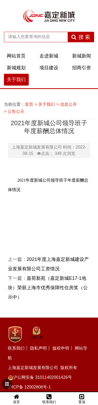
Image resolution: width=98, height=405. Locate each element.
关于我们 (16, 79)
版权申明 (61, 348)
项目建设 (48, 67)
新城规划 (16, 67)
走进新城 (48, 56)
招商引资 (81, 67)
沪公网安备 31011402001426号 (40, 377)
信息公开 (68, 104)
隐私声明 (38, 348)
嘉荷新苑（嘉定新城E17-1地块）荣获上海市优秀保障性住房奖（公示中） (48, 288)
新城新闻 (81, 56)
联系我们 (16, 348)
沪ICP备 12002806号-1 (29, 387)
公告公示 (16, 111)
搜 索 (80, 37)
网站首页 (16, 56)
